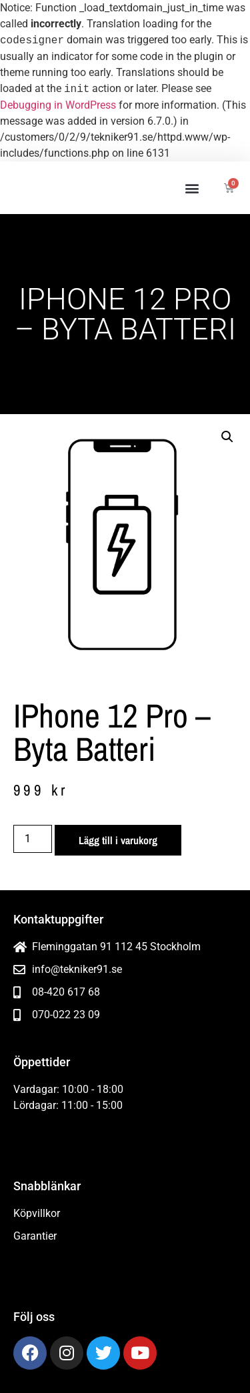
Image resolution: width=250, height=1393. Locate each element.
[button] (192, 188)
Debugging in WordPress (58, 105)
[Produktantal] (32, 839)
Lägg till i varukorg (118, 840)
